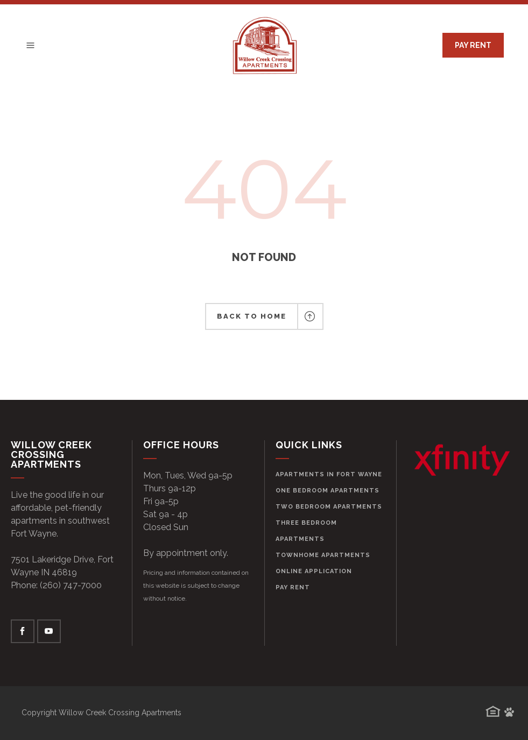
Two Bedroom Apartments (329, 506)
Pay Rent (293, 587)
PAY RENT (473, 45)
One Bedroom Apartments (327, 490)
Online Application (314, 571)
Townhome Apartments (323, 555)
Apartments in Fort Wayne (329, 474)
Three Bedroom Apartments (306, 530)
